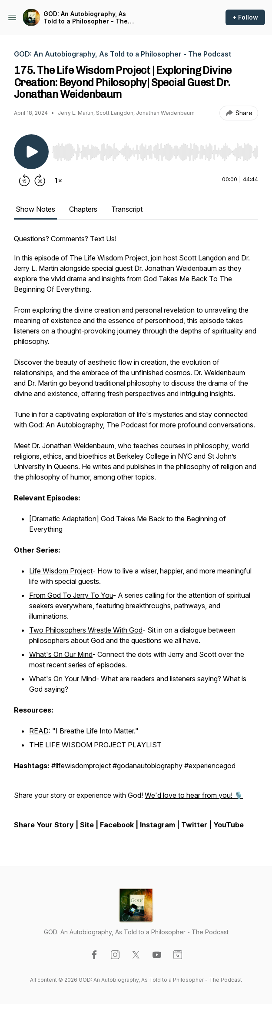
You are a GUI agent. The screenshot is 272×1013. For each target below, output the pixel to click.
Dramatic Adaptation (64, 518)
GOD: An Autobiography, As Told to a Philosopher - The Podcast (85, 17)
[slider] (155, 152)
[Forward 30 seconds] (40, 180)
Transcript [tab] (127, 209)
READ (39, 730)
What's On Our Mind (61, 654)
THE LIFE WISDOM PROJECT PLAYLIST (95, 744)
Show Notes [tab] (35, 209)
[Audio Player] (155, 149)
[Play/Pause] (31, 151)
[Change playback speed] (58, 180)
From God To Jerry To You (71, 595)
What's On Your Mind (62, 678)
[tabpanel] (136, 536)
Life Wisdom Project (61, 570)
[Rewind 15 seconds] (24, 180)
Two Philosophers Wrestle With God (86, 630)
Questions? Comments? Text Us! (65, 238)
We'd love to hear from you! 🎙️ (194, 795)
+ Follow (245, 17)
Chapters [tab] (83, 209)
